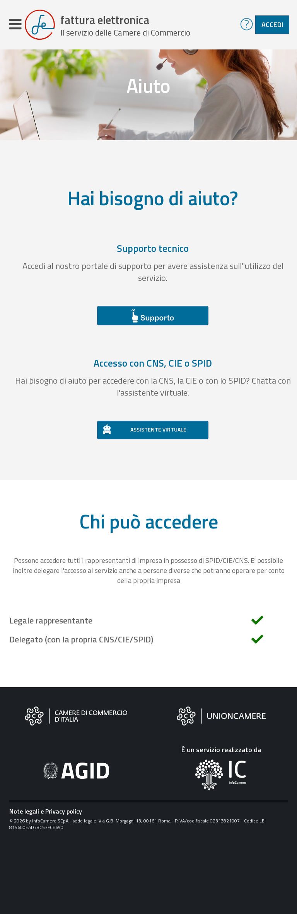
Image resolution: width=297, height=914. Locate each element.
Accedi (272, 24)
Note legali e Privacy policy (45, 811)
